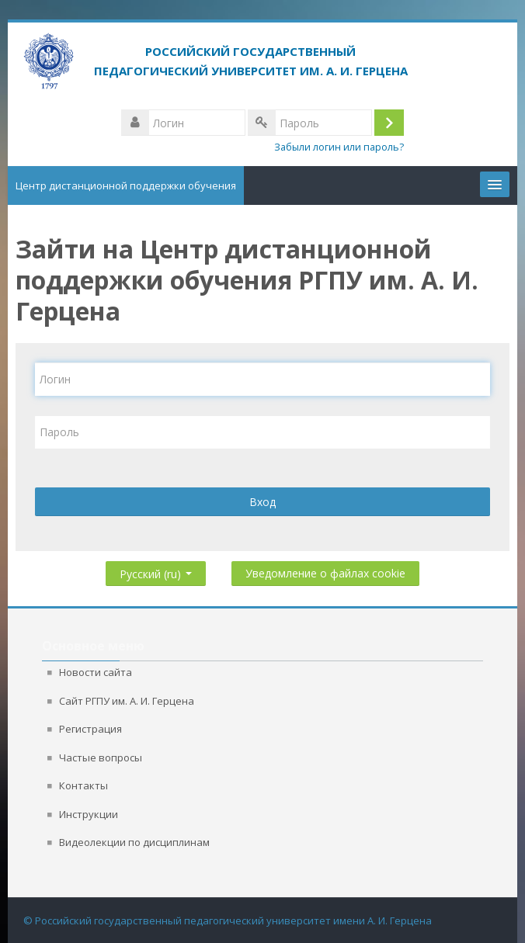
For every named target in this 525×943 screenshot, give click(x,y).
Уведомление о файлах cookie (325, 573)
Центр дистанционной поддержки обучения (126, 185)
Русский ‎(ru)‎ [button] (156, 571)
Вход (262, 501)
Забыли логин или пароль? (339, 147)
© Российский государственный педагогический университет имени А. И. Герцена (227, 920)
